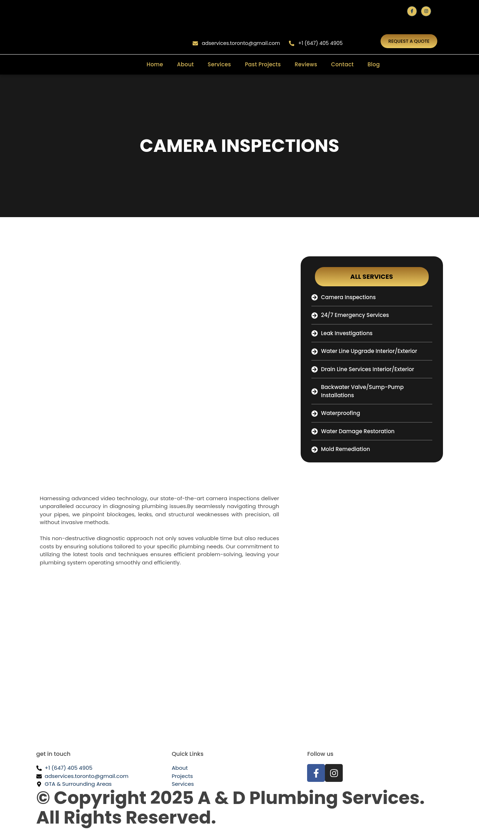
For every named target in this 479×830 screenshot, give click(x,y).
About (185, 64)
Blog (374, 64)
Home (155, 64)
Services (219, 64)
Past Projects (263, 64)
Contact (342, 64)
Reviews (306, 64)
